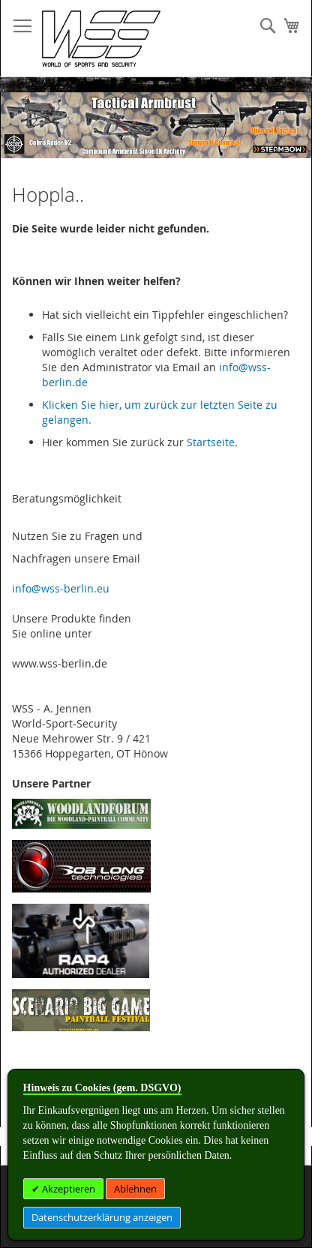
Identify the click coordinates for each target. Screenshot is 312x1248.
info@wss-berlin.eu (61, 588)
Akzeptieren (67, 1189)
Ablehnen (135, 1189)
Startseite (211, 442)
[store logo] (101, 38)
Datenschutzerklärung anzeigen (102, 1217)
